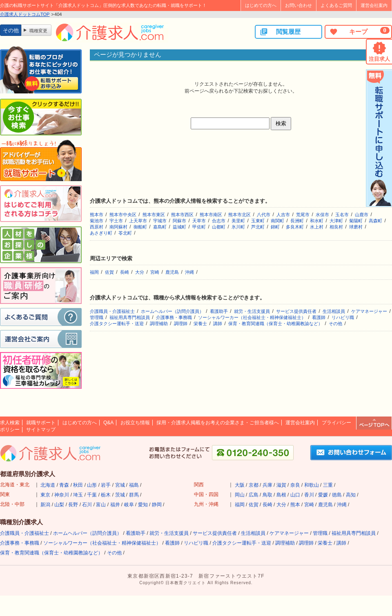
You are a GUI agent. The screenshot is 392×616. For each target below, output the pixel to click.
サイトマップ (41, 429)
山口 (295, 495)
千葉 (92, 495)
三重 (328, 485)
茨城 (120, 495)
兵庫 (267, 485)
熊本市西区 (182, 214)
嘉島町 (160, 226)
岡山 (240, 495)
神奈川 (61, 495)
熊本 (295, 504)
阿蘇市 (179, 220)
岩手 (106, 485)
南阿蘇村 (118, 226)
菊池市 (96, 220)
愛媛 (323, 495)
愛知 (143, 504)
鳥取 (267, 495)
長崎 (124, 272)
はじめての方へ (260, 5)
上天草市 (138, 220)
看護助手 (219, 311)
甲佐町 (199, 226)
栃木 (106, 495)
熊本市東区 (154, 214)
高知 (351, 495)
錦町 (275, 226)
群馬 (134, 495)
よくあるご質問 (336, 5)
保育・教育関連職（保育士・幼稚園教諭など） (275, 323)
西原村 (96, 226)
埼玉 (78, 495)
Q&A (108, 422)
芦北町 (258, 226)
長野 (73, 504)
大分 (139, 272)
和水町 (316, 220)
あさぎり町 (101, 232)
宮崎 (154, 272)
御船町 (140, 226)
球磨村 (356, 226)
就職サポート (41, 422)
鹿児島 (172, 272)
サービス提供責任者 (296, 311)
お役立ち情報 (135, 422)
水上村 (316, 226)
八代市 (263, 214)
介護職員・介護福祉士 (112, 311)
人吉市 (283, 214)
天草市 (199, 220)
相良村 (336, 226)
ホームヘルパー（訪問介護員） (172, 311)
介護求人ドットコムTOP (24, 14)
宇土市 (116, 220)
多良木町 (295, 226)
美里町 (238, 220)
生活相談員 (334, 311)
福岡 (94, 272)
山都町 (218, 226)
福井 (115, 504)
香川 (309, 495)
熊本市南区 (211, 214)
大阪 (240, 485)
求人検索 (10, 422)
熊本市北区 (239, 214)
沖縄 (189, 272)
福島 (134, 485)
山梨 (59, 504)
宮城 (120, 485)
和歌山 (311, 485)
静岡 (157, 504)
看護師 (318, 317)
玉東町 (258, 220)
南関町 (277, 220)
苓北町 (125, 232)
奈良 (295, 485)
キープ (359, 31)
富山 (101, 504)
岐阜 (129, 504)
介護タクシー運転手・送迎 (117, 323)
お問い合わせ (298, 5)
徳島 (337, 495)
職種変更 (38, 30)
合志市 (218, 220)
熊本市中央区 (122, 214)
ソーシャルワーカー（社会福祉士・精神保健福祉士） (252, 317)
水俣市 (322, 214)
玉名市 (342, 214)
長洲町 (297, 220)
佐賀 (109, 272)
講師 (217, 323)
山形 (92, 485)
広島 (253, 495)
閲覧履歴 (280, 32)
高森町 (375, 220)
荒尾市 (303, 214)
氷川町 (238, 226)
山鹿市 (361, 214)
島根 (281, 495)
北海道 (47, 485)
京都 (253, 485)
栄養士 (200, 323)
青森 (64, 485)
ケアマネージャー (369, 311)
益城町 (179, 226)
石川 (87, 504)
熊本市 (96, 214)
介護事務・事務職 (174, 317)
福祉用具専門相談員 (129, 317)
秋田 (78, 485)
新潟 (45, 504)
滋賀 (281, 485)
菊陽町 (356, 220)
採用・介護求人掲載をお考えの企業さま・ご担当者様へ (217, 422)
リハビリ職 (343, 317)
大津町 (336, 220)
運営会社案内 (374, 5)
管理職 (96, 317)
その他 (335, 323)
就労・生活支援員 (252, 311)
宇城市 (160, 220)
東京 (45, 495)
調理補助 (159, 323)
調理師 (180, 323)
